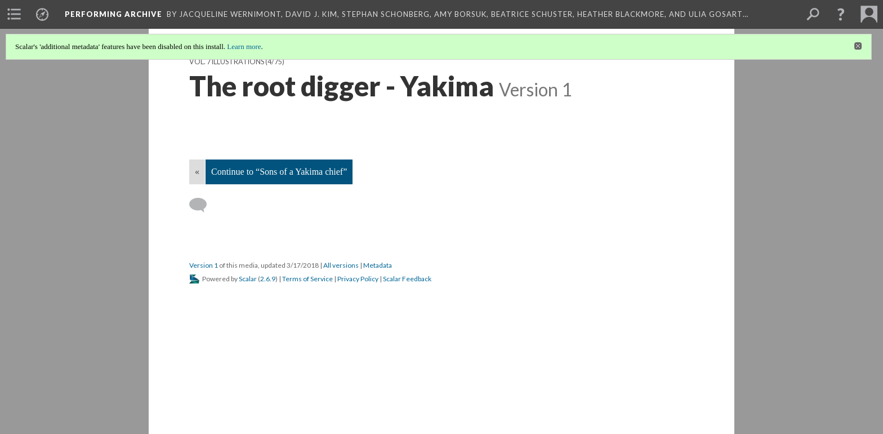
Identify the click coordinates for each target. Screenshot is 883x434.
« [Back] (197, 171)
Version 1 (203, 265)
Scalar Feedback (407, 278)
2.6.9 (267, 278)
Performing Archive (113, 14)
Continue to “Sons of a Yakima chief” (279, 171)
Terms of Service (307, 278)
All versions (341, 265)
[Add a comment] (203, 205)
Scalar (248, 278)
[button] (841, 14)
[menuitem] (14, 14)
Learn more (244, 46)
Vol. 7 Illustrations (226, 61)
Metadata (377, 265)
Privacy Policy (357, 278)
